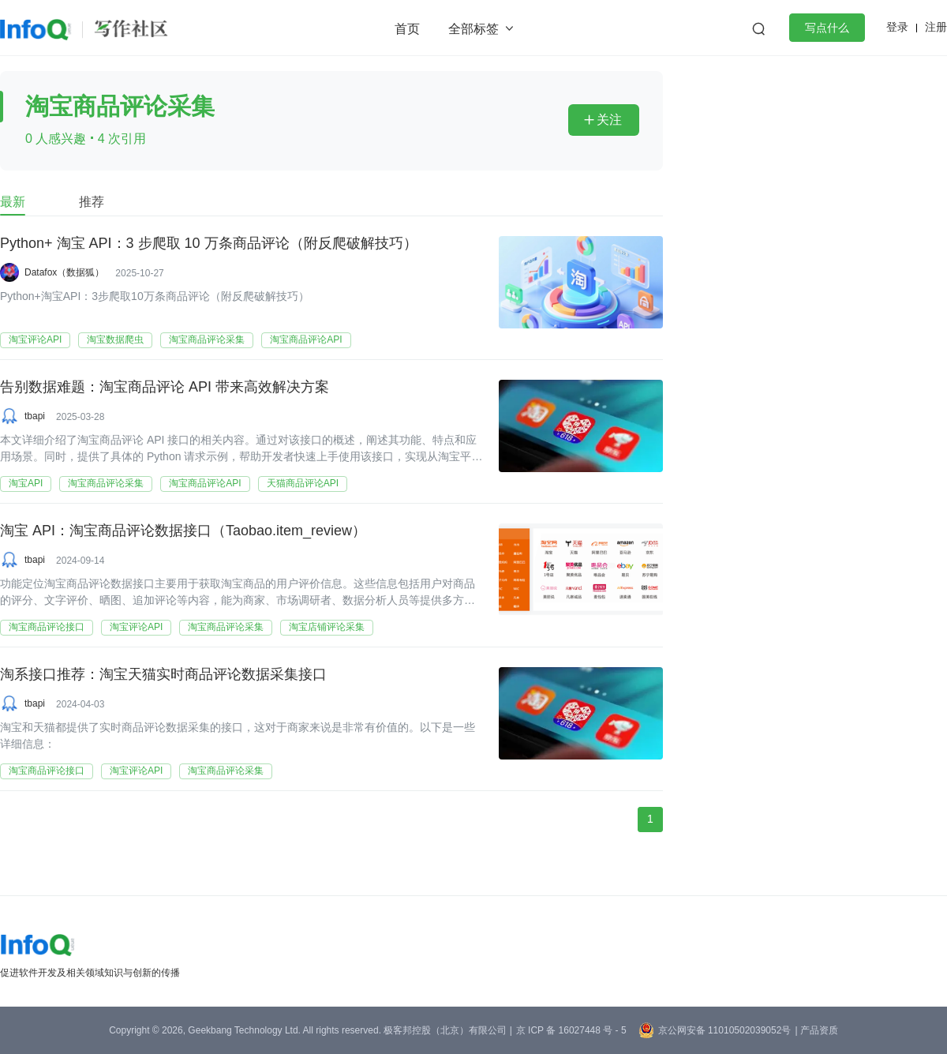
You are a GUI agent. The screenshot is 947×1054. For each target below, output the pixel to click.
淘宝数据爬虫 (115, 339)
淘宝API (26, 483)
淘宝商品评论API (306, 339)
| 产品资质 (816, 1030)
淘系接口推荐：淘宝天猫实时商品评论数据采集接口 (163, 675)
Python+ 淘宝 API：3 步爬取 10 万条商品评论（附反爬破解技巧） (208, 244)
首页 (407, 29)
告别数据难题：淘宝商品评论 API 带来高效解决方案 (164, 388)
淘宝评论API (35, 339)
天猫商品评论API (303, 483)
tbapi (34, 416)
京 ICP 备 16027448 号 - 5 (571, 1030)
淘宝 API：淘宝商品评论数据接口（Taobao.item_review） (183, 531)
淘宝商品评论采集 (207, 339)
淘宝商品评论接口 (46, 626)
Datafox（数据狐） (64, 272)
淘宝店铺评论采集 (327, 626)
